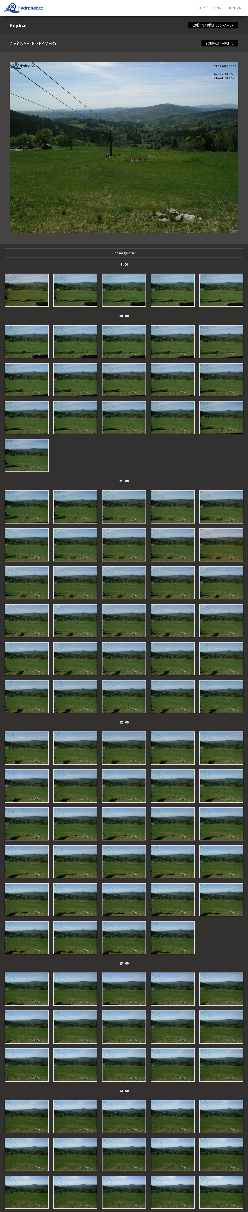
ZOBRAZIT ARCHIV (219, 43)
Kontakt (235, 8)
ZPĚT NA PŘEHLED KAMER (213, 25)
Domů (203, 8)
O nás (218, 8)
